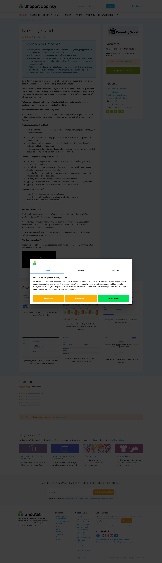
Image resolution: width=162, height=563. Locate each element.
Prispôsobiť (81, 298)
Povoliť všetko (113, 298)
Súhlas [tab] (47, 270)
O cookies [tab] (115, 270)
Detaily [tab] (81, 270)
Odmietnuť (48, 298)
